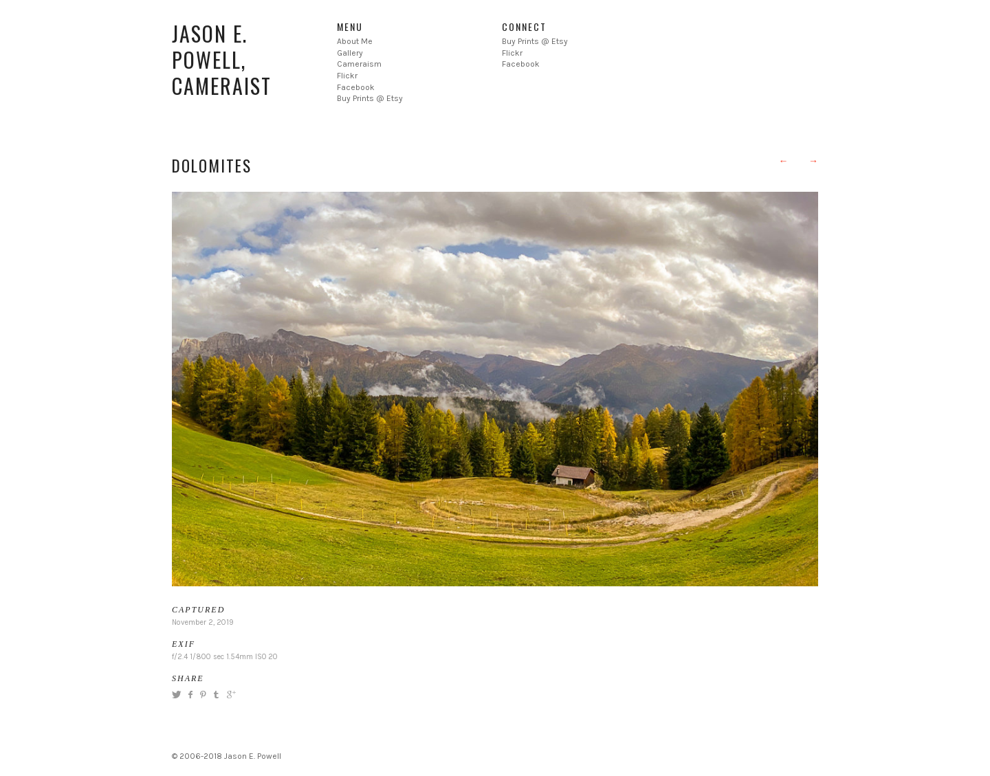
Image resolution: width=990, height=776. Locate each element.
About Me (355, 41)
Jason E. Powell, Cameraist (222, 59)
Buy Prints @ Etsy (370, 98)
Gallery (350, 53)
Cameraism (359, 64)
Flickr (347, 75)
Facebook (356, 87)
